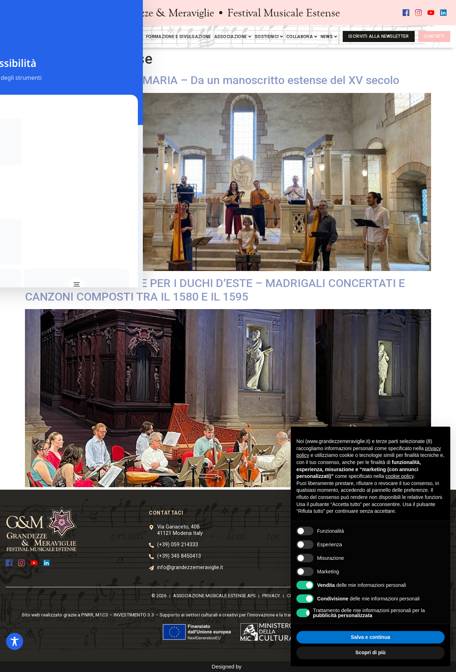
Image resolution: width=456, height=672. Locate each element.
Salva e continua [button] (370, 637)
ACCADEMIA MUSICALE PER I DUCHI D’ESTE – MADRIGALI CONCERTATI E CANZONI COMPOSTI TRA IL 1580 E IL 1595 (215, 289)
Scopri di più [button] (371, 652)
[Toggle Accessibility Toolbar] (14, 641)
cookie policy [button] (399, 476)
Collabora (302, 36)
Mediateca (130, 36)
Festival (102, 36)
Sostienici (269, 36)
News (329, 36)
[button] (44, 12)
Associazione (233, 36)
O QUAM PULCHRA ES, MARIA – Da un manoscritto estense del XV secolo (212, 80)
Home (81, 36)
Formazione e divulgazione (178, 36)
